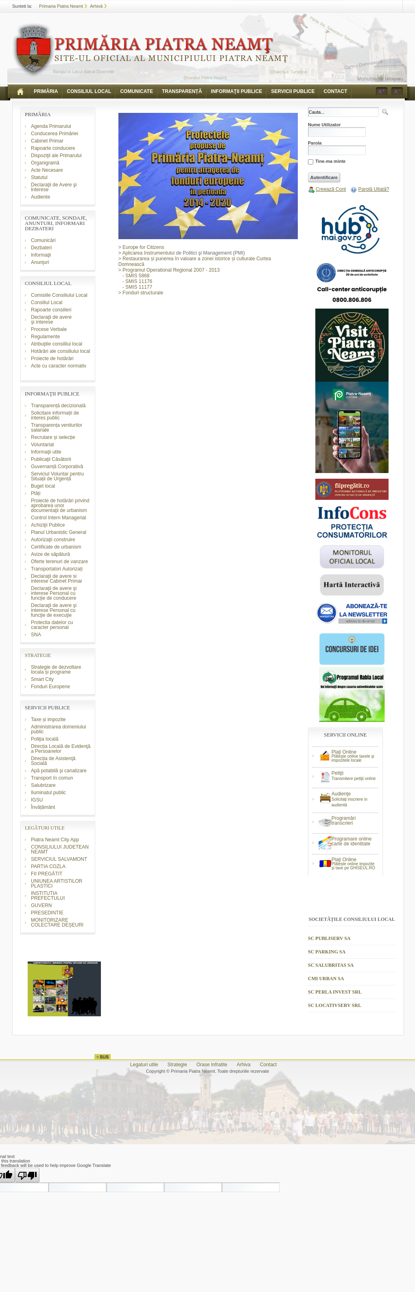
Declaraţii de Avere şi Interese (54, 187)
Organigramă (45, 162)
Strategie (177, 1064)
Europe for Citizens (143, 247)
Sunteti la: (22, 6)
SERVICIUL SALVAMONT (59, 859)
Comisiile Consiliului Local (59, 295)
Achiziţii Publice (48, 525)
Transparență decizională (58, 405)
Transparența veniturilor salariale (56, 427)
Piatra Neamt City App (55, 839)
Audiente (40, 196)
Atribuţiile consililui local (56, 343)
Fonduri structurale (140, 293)
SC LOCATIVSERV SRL (334, 1005)
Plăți (35, 493)
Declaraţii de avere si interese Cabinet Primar (56, 578)
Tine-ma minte (330, 161)
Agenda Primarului (51, 126)
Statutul (39, 177)
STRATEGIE (38, 655)
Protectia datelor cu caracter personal (52, 625)
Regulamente (45, 336)
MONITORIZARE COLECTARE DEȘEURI (58, 922)
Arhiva (244, 1064)
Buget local (43, 486)
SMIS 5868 (137, 276)
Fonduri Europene (50, 686)
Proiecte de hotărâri (52, 358)
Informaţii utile (46, 451)
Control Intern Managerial (58, 517)
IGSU (37, 799)
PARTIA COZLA (48, 866)
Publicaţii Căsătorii (51, 459)
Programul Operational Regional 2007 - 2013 (169, 270)
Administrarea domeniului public (58, 729)
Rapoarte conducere (53, 148)
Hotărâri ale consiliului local (60, 351)
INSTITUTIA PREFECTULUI (48, 896)
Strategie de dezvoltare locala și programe (56, 669)
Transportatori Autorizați (57, 568)
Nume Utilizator (324, 125)
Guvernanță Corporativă (57, 466)
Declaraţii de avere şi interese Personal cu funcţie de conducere (53, 593)
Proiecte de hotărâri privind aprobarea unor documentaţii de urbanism (60, 505)
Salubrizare (43, 785)
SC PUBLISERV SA (329, 938)
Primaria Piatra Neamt (61, 6)
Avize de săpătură (50, 554)
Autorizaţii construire (53, 539)
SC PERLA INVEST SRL (335, 992)
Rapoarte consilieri (51, 309)
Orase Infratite (212, 1064)
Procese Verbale (49, 329)
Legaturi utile (144, 1064)
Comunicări (43, 240)
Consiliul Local (46, 302)
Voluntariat (42, 444)
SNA (36, 634)
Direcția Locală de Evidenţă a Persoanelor (60, 749)
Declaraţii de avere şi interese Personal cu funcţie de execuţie (53, 610)
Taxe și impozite (48, 719)
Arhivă (96, 6)
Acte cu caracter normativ (58, 365)
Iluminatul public (48, 792)
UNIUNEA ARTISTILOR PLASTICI (56, 883)
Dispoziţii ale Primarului (56, 155)
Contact (268, 1064)
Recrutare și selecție (53, 437)
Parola (315, 143)
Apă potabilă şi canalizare (59, 770)
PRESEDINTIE (47, 912)
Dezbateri (41, 247)
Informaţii (41, 255)
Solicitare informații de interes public (55, 415)
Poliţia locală (44, 739)
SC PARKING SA (326, 952)
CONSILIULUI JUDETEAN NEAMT (60, 849)
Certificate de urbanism (56, 546)
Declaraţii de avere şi (51, 319)
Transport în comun (52, 778)
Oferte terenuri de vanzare (59, 561)
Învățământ (43, 807)
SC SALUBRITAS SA (331, 965)
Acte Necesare (47, 170)
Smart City (42, 679)
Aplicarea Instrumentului (148, 253)
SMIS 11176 (138, 281)
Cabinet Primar (47, 140)
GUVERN (41, 905)
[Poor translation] (27, 1175)
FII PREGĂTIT (46, 873)
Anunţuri (40, 262)
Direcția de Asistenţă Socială (53, 761)
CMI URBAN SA (326, 978)
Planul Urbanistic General (58, 532)
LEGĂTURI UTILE (45, 828)
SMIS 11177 (138, 287)
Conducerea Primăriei (54, 133)
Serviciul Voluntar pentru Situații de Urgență (57, 476)
